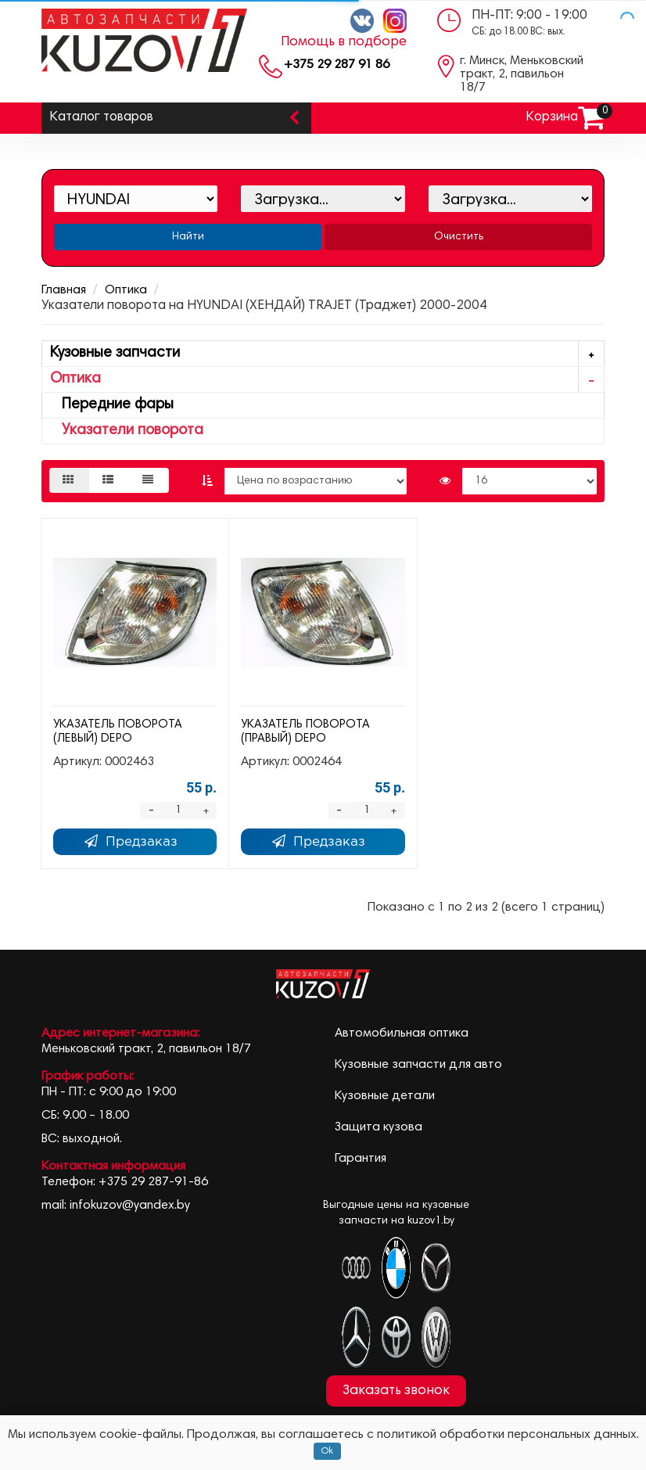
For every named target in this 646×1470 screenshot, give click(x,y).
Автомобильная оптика (401, 1033)
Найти (188, 237)
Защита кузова (378, 1127)
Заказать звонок (396, 1391)
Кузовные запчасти (327, 354)
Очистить (458, 237)
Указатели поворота (126, 430)
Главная (63, 290)
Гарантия (360, 1158)
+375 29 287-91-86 (153, 1182)
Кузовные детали (385, 1096)
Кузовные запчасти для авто (418, 1064)
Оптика (126, 290)
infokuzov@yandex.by (130, 1205)
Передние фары (112, 404)
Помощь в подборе (344, 42)
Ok (327, 1451)
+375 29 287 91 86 (336, 65)
